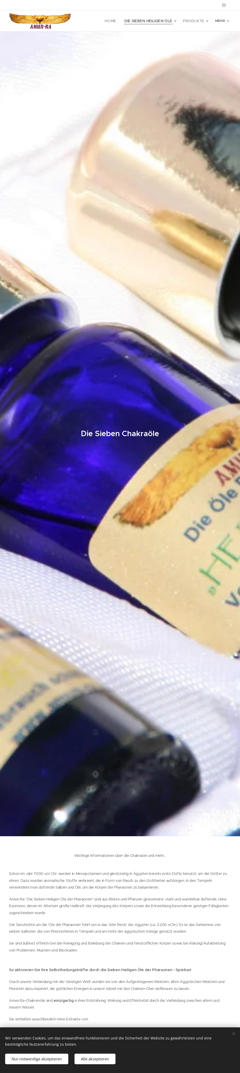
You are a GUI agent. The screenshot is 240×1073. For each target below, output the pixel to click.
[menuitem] (118, 20)
